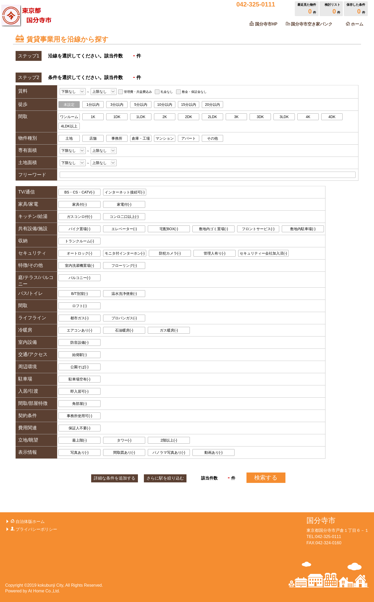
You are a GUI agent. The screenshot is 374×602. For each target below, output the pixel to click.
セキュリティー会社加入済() (263, 253)
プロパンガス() (124, 318)
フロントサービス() (258, 229)
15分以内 (188, 104)
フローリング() (124, 265)
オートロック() (79, 253)
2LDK (212, 117)
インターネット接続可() (125, 192)
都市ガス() (79, 318)
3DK (260, 117)
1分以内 (92, 104)
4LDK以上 (69, 126)
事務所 (116, 138)
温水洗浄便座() (124, 294)
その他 (212, 138)
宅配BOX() (168, 229)
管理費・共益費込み (138, 92)
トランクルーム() (79, 241)
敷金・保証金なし (194, 92)
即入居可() (79, 391)
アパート (188, 138)
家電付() (124, 204)
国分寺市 (321, 520)
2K (164, 117)
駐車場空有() (79, 379)
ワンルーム (69, 117)
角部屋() (79, 404)
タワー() (124, 440)
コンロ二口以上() (124, 217)
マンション (165, 138)
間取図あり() (124, 452)
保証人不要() (79, 428)
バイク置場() (79, 229)
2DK (188, 117)
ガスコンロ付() (79, 217)
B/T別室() (79, 294)
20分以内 (212, 104)
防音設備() (79, 342)
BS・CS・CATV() (79, 192)
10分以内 (164, 104)
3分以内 (116, 104)
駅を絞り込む (165, 478)
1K (93, 117)
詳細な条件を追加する (114, 478)
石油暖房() (124, 330)
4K (308, 117)
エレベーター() (124, 229)
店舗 (93, 138)
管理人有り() (214, 253)
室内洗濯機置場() (79, 265)
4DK (331, 117)
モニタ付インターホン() (125, 253)
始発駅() (79, 355)
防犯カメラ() (170, 253)
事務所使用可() (79, 416)
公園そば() (79, 367)
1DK (116, 117)
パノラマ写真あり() (168, 452)
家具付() (79, 204)
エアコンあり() (79, 330)
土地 (69, 138)
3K (236, 117)
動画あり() (213, 452)
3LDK (284, 117)
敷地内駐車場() (303, 229)
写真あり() (79, 452)
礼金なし (167, 92)
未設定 (69, 104)
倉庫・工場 (141, 138)
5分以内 (140, 104)
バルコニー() (79, 278)
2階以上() (169, 440)
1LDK (140, 117)
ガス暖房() (169, 330)
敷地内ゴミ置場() (213, 229)
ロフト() (79, 306)
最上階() (79, 440)
